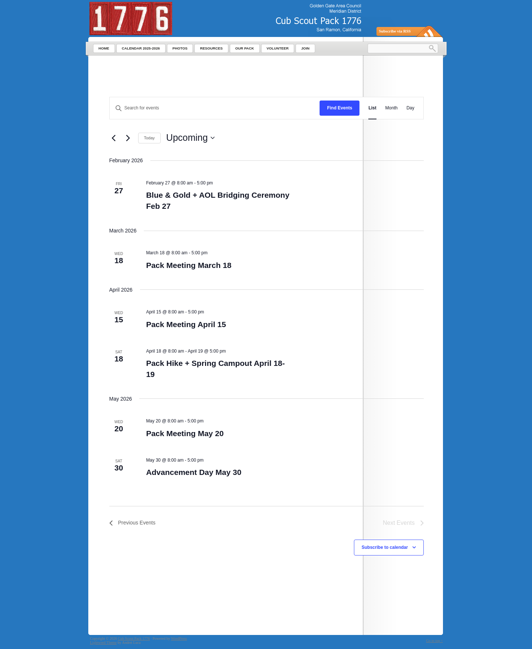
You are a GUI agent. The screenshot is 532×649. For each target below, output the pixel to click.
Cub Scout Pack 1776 (134, 638)
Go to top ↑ (434, 641)
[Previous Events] (113, 137)
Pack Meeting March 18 (188, 265)
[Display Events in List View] (372, 108)
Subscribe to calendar (385, 547)
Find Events (339, 108)
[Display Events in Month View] (391, 108)
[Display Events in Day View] (410, 108)
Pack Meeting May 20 (185, 433)
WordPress (179, 638)
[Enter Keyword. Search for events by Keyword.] (215, 108)
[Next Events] (128, 137)
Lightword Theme (103, 642)
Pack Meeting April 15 (186, 324)
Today (149, 138)
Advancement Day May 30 (193, 472)
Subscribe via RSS (395, 31)
